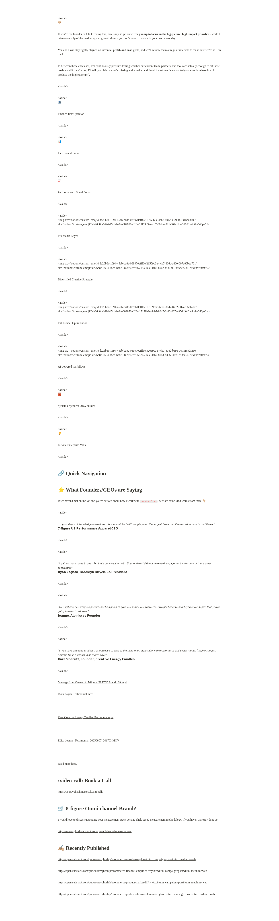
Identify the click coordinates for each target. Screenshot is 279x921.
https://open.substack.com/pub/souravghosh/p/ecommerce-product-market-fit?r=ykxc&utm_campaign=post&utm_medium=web (132, 882)
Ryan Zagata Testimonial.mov (75, 694)
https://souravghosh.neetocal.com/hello (80, 791)
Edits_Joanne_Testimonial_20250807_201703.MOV (88, 740)
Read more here (67, 763)
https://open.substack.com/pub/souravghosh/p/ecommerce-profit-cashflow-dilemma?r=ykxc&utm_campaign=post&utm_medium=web (136, 894)
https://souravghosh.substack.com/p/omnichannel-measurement (95, 831)
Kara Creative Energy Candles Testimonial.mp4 (85, 717)
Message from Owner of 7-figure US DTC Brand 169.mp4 (92, 682)
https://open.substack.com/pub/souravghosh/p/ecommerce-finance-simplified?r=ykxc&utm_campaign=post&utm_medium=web (132, 870)
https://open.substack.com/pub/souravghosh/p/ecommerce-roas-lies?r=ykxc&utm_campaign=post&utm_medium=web (127, 859)
